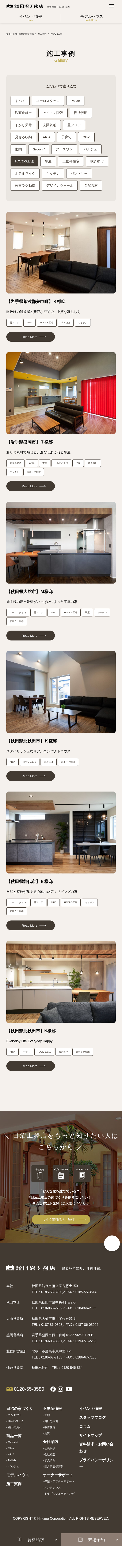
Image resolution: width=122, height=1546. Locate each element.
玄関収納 (49, 125)
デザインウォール (59, 186)
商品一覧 (14, 1437)
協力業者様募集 (54, 1467)
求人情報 (49, 1461)
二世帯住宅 (71, 162)
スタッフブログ (92, 1419)
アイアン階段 (53, 113)
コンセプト (15, 1416)
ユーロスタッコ (48, 101)
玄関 (18, 149)
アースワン (64, 149)
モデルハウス (17, 1476)
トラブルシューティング (59, 1494)
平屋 (48, 162)
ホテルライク (25, 174)
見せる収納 (23, 137)
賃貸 (47, 1434)
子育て (67, 137)
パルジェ (91, 149)
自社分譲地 (51, 1422)
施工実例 (14, 1485)
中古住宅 (49, 1428)
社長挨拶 (49, 1449)
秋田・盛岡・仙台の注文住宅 (20, 34)
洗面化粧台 (23, 113)
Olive (86, 137)
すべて (20, 101)
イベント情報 (90, 1410)
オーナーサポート (58, 1476)
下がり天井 (23, 125)
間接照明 (81, 113)
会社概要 (49, 1455)
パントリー (79, 174)
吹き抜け (97, 162)
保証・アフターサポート (59, 1482)
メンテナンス (52, 1488)
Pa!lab (75, 101)
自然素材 (91, 186)
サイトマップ (90, 1436)
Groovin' (39, 149)
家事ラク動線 (25, 186)
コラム (85, 1427)
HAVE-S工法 (24, 162)
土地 (47, 1416)
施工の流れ (15, 1428)
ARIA (47, 137)
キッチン (53, 174)
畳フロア (74, 125)
